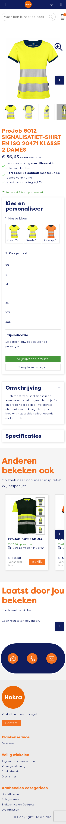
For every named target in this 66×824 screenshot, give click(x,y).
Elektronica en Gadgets (18, 804)
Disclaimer (9, 776)
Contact (11, 723)
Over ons (8, 743)
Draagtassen (10, 809)
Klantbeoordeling (24, 182)
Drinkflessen (10, 794)
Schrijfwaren (10, 799)
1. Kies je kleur (16, 218)
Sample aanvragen (33, 367)
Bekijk (37, 561)
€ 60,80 (18, 561)
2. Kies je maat (16, 253)
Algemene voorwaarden (18, 761)
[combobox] (24, 17)
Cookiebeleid (11, 771)
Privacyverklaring (14, 766)
